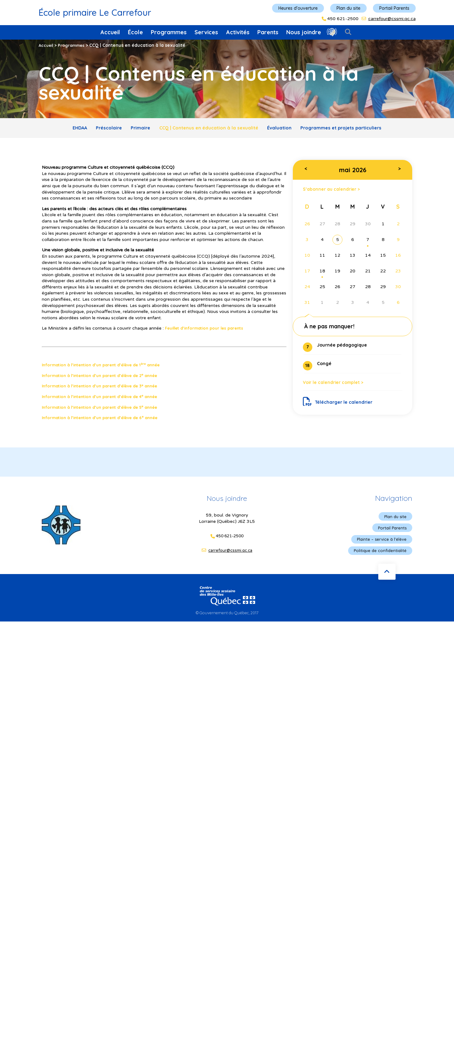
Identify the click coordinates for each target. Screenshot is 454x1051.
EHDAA (65, 129)
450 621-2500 (342, 18)
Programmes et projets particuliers (353, 129)
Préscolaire (99, 129)
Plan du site (348, 8)
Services (206, 32)
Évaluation (286, 129)
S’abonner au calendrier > (335, 191)
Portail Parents (394, 8)
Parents (267, 32)
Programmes (169, 32)
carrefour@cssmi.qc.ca (392, 18)
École (135, 32)
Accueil (110, 32)
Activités (237, 32)
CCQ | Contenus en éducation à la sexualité (209, 129)
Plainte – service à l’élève (380, 542)
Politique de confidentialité (378, 554)
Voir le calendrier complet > (338, 387)
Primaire (135, 129)
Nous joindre (303, 32)
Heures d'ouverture (298, 8)
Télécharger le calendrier (341, 407)
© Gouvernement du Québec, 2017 (227, 617)
